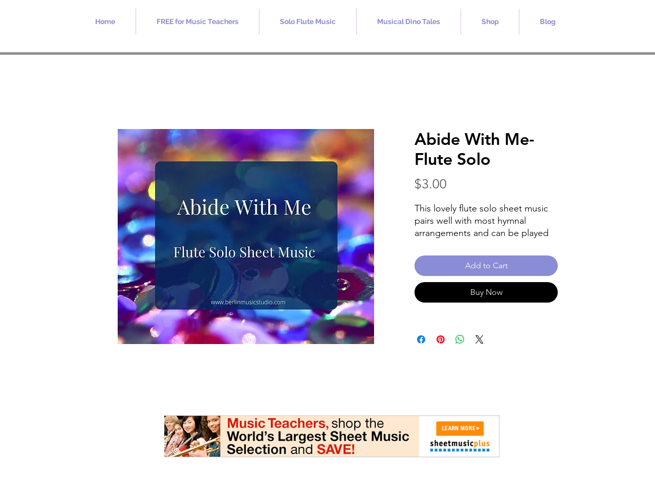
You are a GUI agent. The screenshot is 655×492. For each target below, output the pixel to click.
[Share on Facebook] (421, 339)
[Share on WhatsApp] (460, 339)
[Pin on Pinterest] (440, 339)
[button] (197, 21)
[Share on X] (479, 339)
